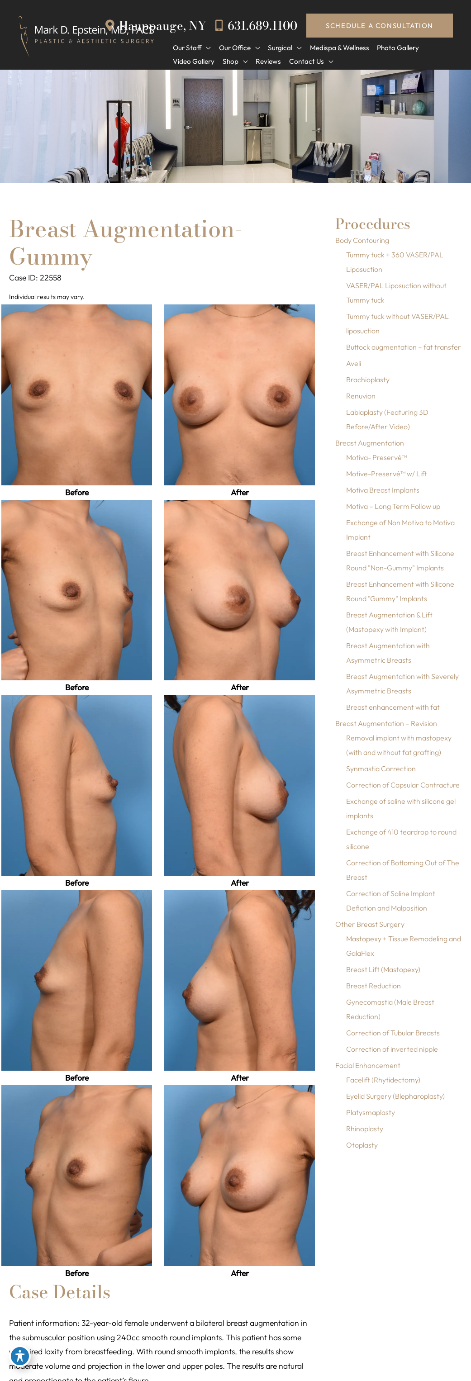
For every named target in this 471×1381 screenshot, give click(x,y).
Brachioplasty (368, 383)
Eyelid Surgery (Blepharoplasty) (395, 1100)
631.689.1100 (255, 25)
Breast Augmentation (369, 446)
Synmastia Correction (381, 772)
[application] (205, 47)
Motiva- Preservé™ (376, 461)
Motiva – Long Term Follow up (393, 510)
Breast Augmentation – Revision (386, 727)
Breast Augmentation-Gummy (129, 246)
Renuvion (361, 399)
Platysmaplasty (370, 1116)
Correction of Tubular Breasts (393, 1036)
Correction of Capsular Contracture (403, 788)
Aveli (353, 367)
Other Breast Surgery (369, 928)
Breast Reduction (373, 989)
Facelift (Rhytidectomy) (383, 1083)
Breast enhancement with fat (393, 711)
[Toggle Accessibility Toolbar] (20, 1361)
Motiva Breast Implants (382, 493)
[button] (379, 26)
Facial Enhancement (367, 1069)
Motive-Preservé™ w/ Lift (386, 477)
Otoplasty (362, 1148)
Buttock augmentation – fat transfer (403, 351)
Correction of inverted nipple (392, 1053)
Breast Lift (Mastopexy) (383, 973)
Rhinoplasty (364, 1132)
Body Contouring (362, 244)
